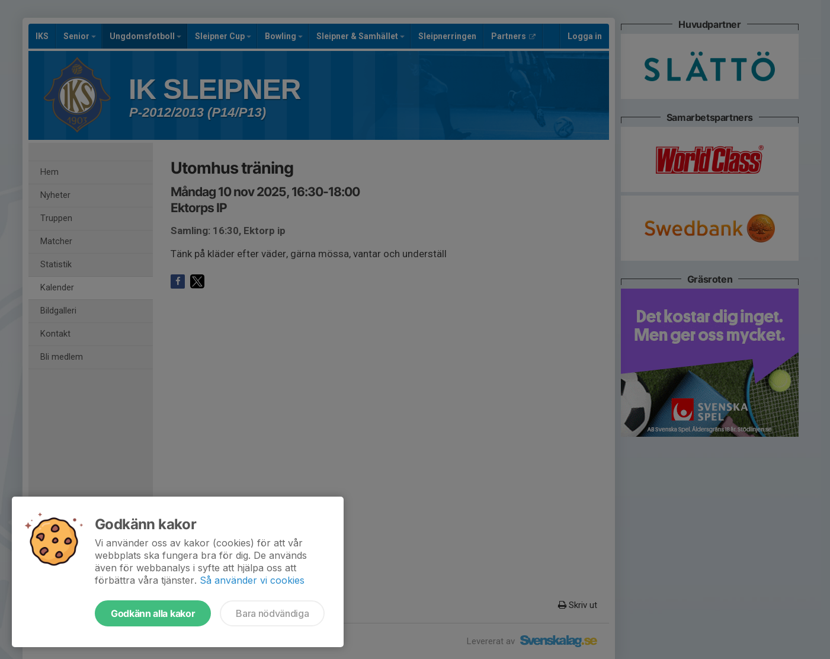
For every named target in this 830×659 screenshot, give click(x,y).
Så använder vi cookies (252, 580)
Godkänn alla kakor (153, 613)
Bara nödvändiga (272, 613)
